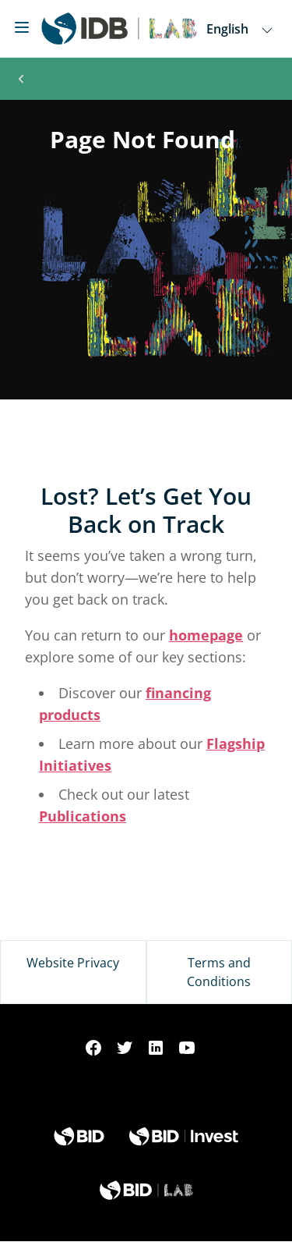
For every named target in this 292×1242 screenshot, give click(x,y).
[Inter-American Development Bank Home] (119, 28)
